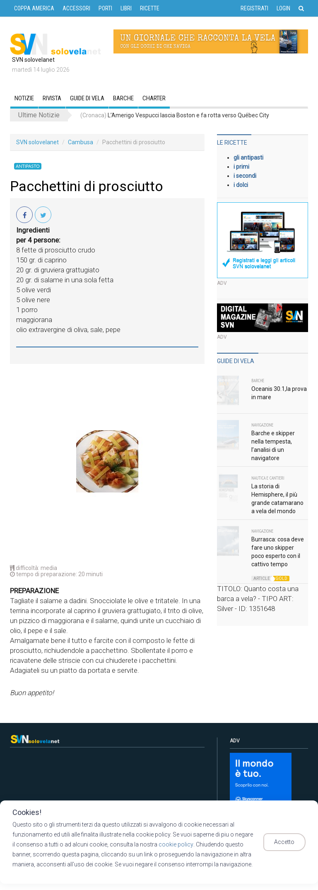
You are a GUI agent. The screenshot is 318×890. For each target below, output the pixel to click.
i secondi (245, 175)
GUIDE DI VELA (87, 98)
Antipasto (27, 166)
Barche (123, 98)
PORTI (105, 8)
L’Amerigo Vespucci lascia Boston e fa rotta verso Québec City (174, 115)
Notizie (24, 98)
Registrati (254, 8)
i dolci (241, 185)
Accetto (288, 842)
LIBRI (126, 8)
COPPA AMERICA (34, 8)
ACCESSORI (76, 8)
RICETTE (149, 8)
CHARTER (154, 98)
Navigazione (262, 425)
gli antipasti (248, 157)
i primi (241, 166)
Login (283, 8)
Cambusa (80, 142)
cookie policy (172, 844)
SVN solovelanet (37, 142)
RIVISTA (52, 98)
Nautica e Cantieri (267, 478)
